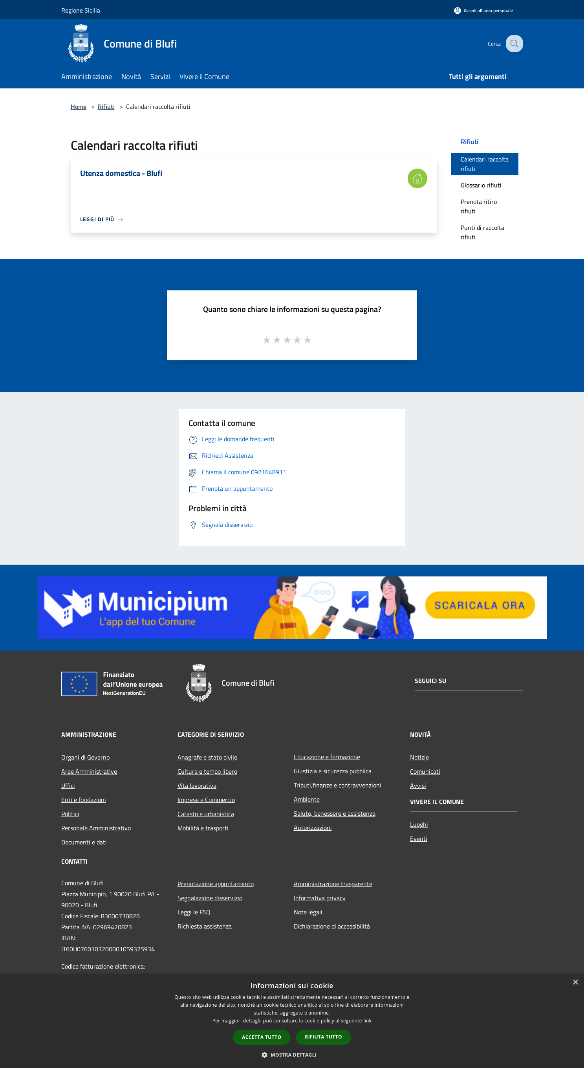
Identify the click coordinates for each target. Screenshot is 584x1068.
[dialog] (292, 1021)
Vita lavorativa (197, 785)
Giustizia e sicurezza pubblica (333, 771)
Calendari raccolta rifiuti (485, 163)
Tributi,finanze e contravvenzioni (337, 785)
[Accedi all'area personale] (483, 10)
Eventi (418, 838)
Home (78, 106)
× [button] (575, 982)
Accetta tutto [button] (261, 1037)
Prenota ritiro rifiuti (479, 206)
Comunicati (425, 771)
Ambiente (307, 799)
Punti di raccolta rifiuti (482, 232)
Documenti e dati (84, 842)
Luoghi (419, 824)
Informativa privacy (320, 898)
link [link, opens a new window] (367, 1020)
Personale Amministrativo (96, 828)
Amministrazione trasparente (333, 883)
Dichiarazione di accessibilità (332, 926)
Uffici (68, 785)
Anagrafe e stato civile (207, 757)
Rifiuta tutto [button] (323, 1036)
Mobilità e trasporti (203, 828)
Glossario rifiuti (481, 185)
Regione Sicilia (80, 10)
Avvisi (418, 785)
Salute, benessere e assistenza (334, 813)
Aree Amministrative (89, 771)
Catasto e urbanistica (206, 813)
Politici (70, 813)
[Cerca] (513, 43)
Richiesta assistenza (205, 926)
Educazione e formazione (327, 757)
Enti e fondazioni (83, 799)
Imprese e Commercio (206, 799)
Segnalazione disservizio (210, 898)
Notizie (419, 757)
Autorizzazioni (313, 827)
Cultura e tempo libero (207, 771)
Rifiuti (106, 106)
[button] (292, 1055)
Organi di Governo (85, 757)
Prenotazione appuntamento (216, 883)
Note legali (308, 912)
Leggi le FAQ (194, 912)
